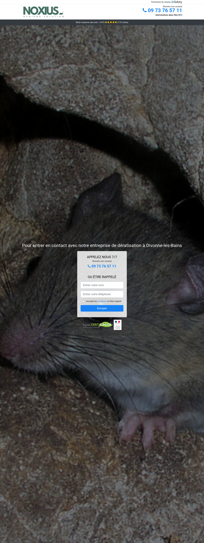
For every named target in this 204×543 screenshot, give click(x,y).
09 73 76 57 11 (162, 10)
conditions (102, 301)
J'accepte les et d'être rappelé (103, 301)
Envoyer (102, 308)
